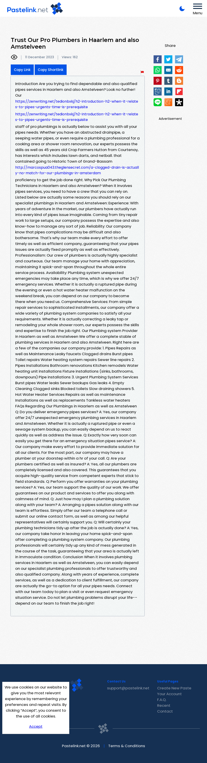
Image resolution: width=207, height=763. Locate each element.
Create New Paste (174, 688)
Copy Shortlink (50, 69)
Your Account (169, 694)
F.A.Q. (161, 699)
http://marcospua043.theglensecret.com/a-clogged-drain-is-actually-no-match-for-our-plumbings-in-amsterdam (77, 170)
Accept (35, 726)
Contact (165, 711)
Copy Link (22, 69)
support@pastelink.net (128, 688)
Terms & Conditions (126, 745)
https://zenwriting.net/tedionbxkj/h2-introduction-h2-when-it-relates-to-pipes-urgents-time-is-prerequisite (76, 104)
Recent (163, 705)
